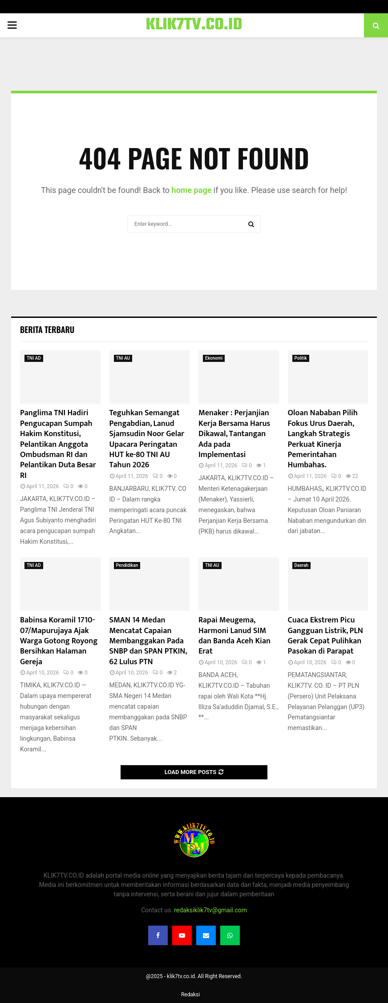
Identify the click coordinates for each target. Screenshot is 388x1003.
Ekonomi (213, 358)
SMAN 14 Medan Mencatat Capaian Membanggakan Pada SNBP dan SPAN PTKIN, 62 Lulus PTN (148, 641)
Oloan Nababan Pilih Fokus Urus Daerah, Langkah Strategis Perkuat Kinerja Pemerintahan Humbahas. (323, 439)
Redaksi (190, 994)
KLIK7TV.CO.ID (194, 25)
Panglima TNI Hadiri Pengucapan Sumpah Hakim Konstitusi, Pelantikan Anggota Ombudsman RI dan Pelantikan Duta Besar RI (58, 444)
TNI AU (123, 358)
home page (192, 190)
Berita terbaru (47, 329)
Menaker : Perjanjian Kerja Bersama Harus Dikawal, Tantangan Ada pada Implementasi (234, 433)
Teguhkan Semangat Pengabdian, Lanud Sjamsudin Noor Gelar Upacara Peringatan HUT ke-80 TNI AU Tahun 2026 (147, 439)
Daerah (302, 565)
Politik (301, 358)
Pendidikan (127, 565)
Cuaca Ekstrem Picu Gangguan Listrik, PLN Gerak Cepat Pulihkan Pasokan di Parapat (325, 636)
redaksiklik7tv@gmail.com (210, 910)
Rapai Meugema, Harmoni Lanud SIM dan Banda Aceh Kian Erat (234, 636)
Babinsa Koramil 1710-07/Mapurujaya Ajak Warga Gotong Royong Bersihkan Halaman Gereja (58, 641)
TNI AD (34, 358)
